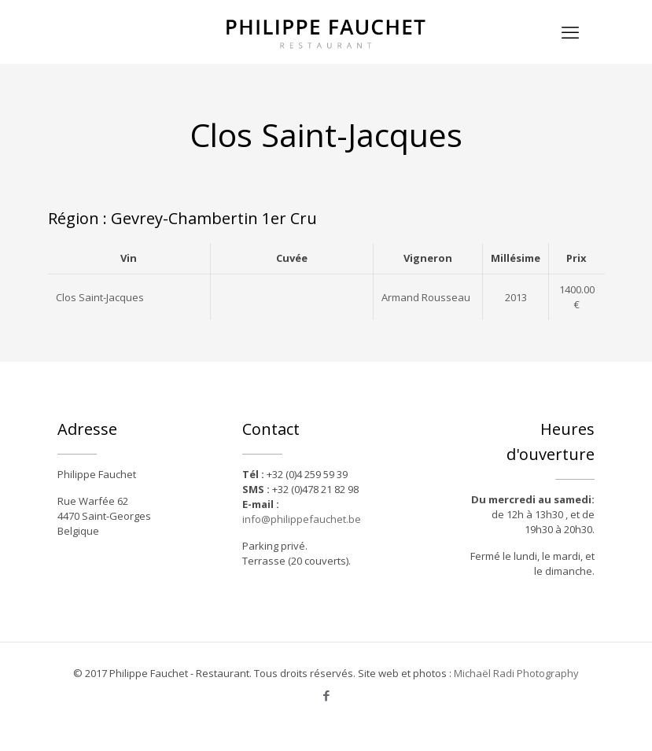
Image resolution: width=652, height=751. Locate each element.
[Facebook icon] (326, 695)
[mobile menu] (570, 31)
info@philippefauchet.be (301, 519)
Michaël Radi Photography (516, 673)
